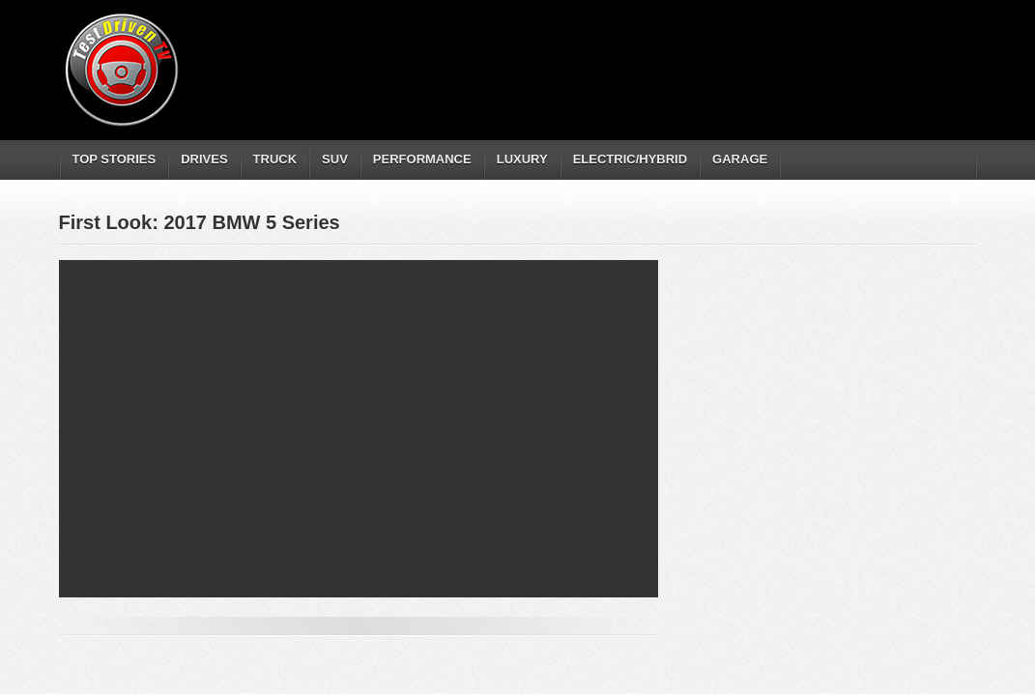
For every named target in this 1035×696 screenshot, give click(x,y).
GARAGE (739, 159)
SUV (335, 159)
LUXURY (522, 159)
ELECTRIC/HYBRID (630, 159)
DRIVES (204, 159)
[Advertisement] (623, 53)
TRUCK (275, 159)
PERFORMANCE (422, 159)
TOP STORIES (114, 159)
